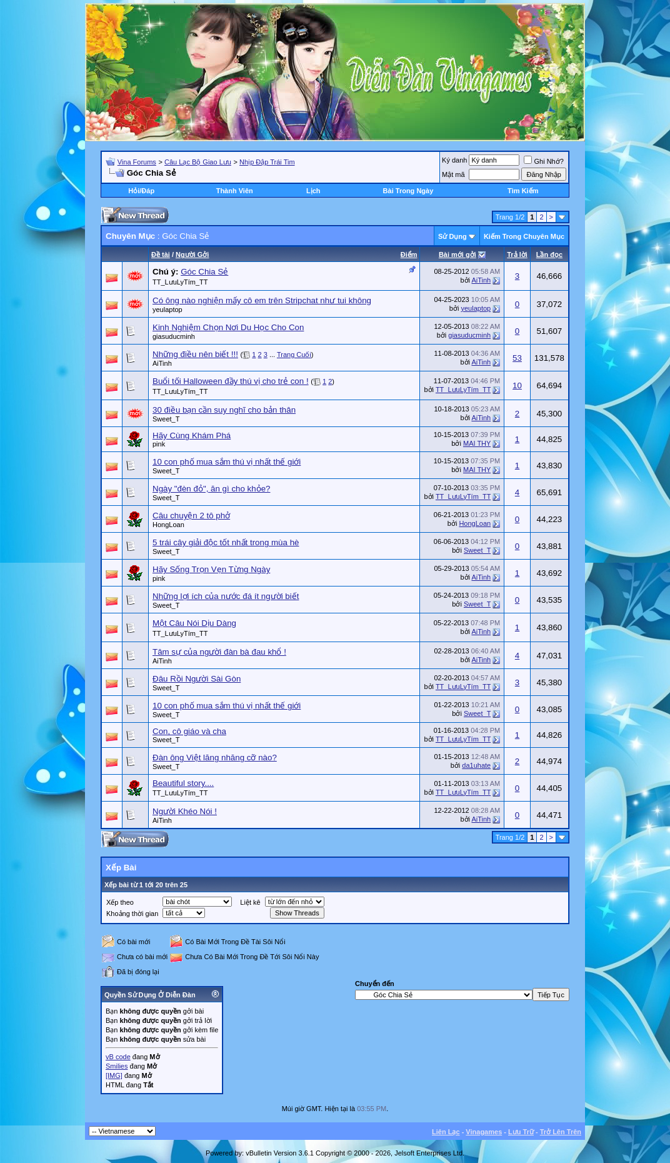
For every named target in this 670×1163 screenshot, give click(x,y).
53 (517, 358)
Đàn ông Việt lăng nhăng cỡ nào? (214, 757)
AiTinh (481, 280)
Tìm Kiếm (523, 190)
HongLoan (168, 524)
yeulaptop (167, 309)
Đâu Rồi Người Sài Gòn (196, 678)
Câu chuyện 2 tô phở (191, 515)
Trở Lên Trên (560, 1131)
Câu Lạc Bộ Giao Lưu (197, 162)
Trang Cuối (294, 354)
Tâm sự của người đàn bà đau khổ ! (219, 652)
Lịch (313, 190)
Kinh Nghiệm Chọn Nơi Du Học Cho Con (228, 327)
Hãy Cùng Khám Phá (191, 435)
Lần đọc (549, 254)
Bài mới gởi (457, 254)
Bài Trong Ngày (408, 190)
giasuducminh (173, 336)
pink (158, 444)
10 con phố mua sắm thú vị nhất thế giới (226, 461)
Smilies (117, 1066)
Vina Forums (137, 162)
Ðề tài (160, 254)
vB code (118, 1056)
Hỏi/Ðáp (141, 190)
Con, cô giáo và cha (189, 731)
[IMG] (114, 1075)
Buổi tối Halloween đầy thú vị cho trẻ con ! (230, 381)
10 (517, 385)
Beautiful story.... (183, 783)
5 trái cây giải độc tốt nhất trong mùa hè (225, 542)
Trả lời (517, 254)
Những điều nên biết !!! (195, 354)
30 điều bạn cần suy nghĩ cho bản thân (224, 410)
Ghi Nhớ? (543, 161)
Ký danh (454, 160)
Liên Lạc (446, 1131)
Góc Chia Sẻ (204, 271)
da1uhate (476, 765)
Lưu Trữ (521, 1131)
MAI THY (477, 443)
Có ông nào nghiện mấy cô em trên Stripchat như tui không (261, 300)
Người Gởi (192, 254)
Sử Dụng (452, 236)
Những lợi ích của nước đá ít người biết (225, 596)
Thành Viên (234, 190)
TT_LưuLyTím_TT (180, 282)
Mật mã (453, 174)
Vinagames (484, 1131)
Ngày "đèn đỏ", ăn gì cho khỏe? (211, 488)
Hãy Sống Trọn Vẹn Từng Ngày (211, 569)
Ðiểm (409, 254)
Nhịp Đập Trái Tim (266, 162)
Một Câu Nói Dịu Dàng (194, 623)
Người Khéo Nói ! (184, 811)
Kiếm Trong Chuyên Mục (524, 236)
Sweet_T (165, 419)
